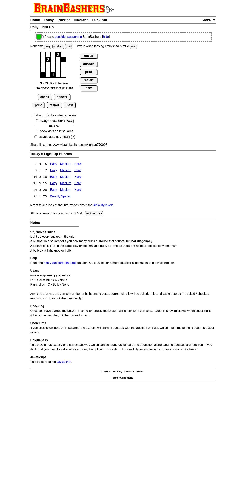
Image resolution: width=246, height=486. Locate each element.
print (38, 105)
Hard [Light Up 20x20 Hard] (77, 190)
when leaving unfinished (106, 46)
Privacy (117, 372)
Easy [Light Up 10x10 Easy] (53, 177)
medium (58, 46)
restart (54, 105)
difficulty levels (103, 205)
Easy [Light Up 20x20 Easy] (53, 190)
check (44, 97)
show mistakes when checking (56, 115)
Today (49, 20)
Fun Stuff (99, 20)
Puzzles (64, 20)
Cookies (106, 372)
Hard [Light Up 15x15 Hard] (77, 184)
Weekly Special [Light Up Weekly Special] (60, 197)
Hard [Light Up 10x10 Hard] (77, 177)
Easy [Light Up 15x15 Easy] (53, 184)
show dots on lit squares (56, 131)
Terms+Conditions (122, 378)
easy (47, 46)
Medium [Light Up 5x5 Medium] (65, 164)
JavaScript (64, 362)
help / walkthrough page (60, 263)
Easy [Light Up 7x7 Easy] (53, 170)
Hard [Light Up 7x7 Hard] (77, 170)
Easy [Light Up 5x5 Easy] (53, 164)
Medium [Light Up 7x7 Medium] (65, 170)
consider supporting (68, 36)
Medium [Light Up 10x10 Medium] (65, 177)
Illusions (81, 20)
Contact (129, 372)
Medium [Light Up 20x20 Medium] (65, 190)
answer (62, 97)
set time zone (94, 214)
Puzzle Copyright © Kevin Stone (54, 87)
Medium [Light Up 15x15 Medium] (65, 184)
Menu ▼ (209, 20)
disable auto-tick (49, 136)
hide (106, 36)
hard (69, 46)
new (70, 105)
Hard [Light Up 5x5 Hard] (77, 164)
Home (35, 20)
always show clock (52, 121)
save (133, 46)
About (140, 372)
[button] (43, 54)
